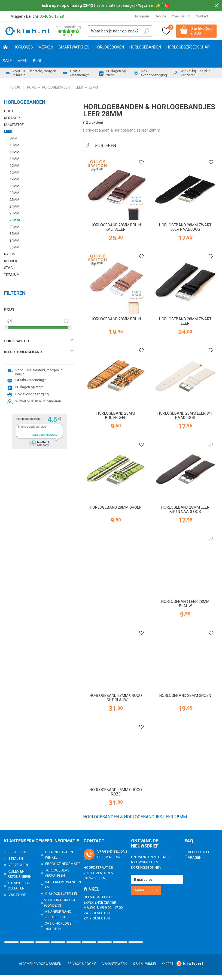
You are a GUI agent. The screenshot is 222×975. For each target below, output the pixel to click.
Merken (45, 47)
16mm (14, 172)
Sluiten (216, 5)
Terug (15, 87)
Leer (8, 131)
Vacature (17, 894)
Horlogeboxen (109, 47)
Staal (9, 268)
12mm (14, 152)
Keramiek (12, 118)
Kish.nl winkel (145, 963)
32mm (14, 234)
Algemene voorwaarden (40, 963)
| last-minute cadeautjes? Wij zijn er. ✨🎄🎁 (105, 5)
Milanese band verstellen (57, 914)
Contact (202, 16)
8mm (13, 138)
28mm (15, 220)
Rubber (10, 261)
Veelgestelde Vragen (200, 854)
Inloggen (142, 16)
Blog (37, 61)
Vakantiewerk (114, 963)
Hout (8, 111)
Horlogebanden (145, 47)
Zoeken (146, 31)
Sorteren (105, 145)
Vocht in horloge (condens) (60, 902)
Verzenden (18, 864)
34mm (14, 240)
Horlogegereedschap (188, 47)
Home (5, 47)
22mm (14, 200)
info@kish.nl (95, 878)
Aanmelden (144, 890)
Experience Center (100, 902)
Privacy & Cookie (82, 963)
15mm (14, 165)
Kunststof (14, 125)
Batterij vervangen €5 (63, 884)
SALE (7, 61)
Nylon (9, 254)
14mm (14, 159)
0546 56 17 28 (51, 16)
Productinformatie (62, 863)
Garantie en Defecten (19, 885)
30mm (14, 227)
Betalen (15, 858)
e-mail (108, 857)
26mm (14, 213)
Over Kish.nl (181, 16)
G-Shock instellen (61, 893)
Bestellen (17, 852)
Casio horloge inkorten (58, 926)
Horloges (23, 47)
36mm (14, 247)
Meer (22, 61)
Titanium (12, 274)
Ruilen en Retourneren (20, 874)
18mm (14, 186)
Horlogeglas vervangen (57, 872)
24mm (14, 206)
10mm (14, 145)
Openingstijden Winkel (59, 854)
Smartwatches (74, 47)
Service (160, 16)
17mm (14, 179)
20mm (14, 193)
